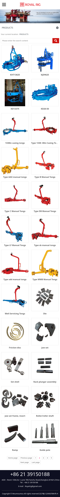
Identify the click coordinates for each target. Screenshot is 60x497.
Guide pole (45, 450)
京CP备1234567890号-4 (48, 493)
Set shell (15, 381)
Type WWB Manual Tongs (45, 279)
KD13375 (15, 108)
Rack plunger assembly (44, 381)
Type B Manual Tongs (44, 177)
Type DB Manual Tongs (45, 211)
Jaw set (44, 347)
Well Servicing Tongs (15, 313)
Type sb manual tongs (45, 245)
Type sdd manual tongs (14, 279)
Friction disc (15, 347)
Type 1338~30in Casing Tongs (45, 143)
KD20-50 (45, 108)
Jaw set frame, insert (15, 416)
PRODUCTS (23, 34)
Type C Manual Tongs (15, 211)
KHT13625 (15, 74)
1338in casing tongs (15, 143)
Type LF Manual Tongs (15, 245)
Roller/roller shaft (45, 416)
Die (44, 313)
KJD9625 (45, 74)
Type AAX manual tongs (15, 177)
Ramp (15, 450)
